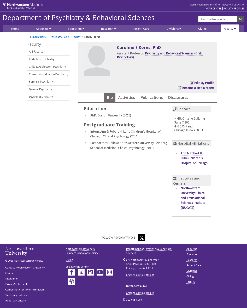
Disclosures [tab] (178, 97)
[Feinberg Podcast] (71, 281)
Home (15, 29)
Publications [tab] (151, 97)
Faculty (76, 36)
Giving (202, 29)
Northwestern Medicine (203, 4)
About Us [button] (42, 29)
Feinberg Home (38, 36)
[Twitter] (141, 237)
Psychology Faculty (41, 97)
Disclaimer (11, 278)
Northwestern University (230, 4)
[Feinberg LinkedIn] (90, 272)
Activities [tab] (126, 97)
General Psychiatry (40, 89)
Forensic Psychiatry (41, 81)
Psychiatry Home (59, 36)
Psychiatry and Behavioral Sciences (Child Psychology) (160, 55)
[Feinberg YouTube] (100, 272)
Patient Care (141, 29)
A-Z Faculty (36, 51)
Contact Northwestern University (25, 267)
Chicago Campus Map (138, 275)
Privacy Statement (16, 284)
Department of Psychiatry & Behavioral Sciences (79, 17)
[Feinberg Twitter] (81, 272)
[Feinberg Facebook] (71, 272)
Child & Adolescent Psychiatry (47, 67)
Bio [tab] (110, 97)
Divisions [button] (172, 29)
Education (192, 254)
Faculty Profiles (233, 8)
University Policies (16, 295)
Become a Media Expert (198, 88)
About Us (191, 248)
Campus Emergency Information (24, 289)
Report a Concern (15, 300)
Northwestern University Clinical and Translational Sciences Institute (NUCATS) (193, 198)
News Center (213, 8)
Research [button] (107, 29)
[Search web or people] (217, 19)
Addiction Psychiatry (41, 59)
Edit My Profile (204, 83)
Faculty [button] (228, 29)
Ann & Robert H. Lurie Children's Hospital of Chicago (194, 158)
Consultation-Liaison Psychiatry (48, 74)
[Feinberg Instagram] (109, 272)
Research (191, 259)
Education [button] (75, 29)
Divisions (191, 270)
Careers (9, 273)
